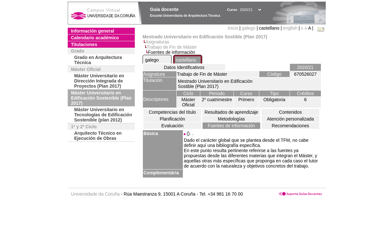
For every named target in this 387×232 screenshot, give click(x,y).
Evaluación (172, 125)
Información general (92, 31)
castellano (186, 60)
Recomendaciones (290, 125)
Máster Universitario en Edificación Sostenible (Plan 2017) (101, 98)
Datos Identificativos (184, 67)
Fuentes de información (231, 125)
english (290, 28)
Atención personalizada (290, 118)
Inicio (234, 28)
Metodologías (231, 118)
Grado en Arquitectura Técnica (98, 60)
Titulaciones (84, 44)
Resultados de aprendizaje (231, 112)
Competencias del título (172, 112)
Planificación (172, 118)
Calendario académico (95, 37)
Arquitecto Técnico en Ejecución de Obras (98, 135)
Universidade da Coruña (95, 194)
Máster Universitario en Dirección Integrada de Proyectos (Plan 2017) (99, 81)
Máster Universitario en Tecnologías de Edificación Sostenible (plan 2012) (103, 114)
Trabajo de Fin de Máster (172, 47)
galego (248, 28)
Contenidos (290, 112)
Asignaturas (157, 41)
